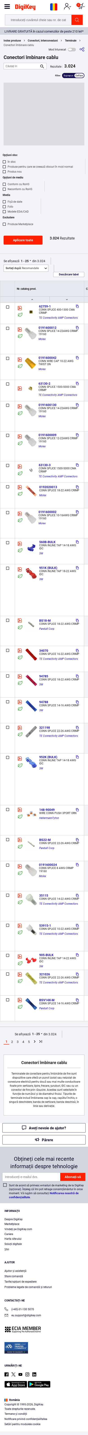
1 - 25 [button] (25, 261)
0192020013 (48, 487)
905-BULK (46, 955)
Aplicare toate (23, 240)
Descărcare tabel (69, 274)
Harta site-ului (12, 1238)
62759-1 (45, 306)
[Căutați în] (21, 66)
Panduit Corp (46, 628)
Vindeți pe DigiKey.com (18, 1229)
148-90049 (47, 810)
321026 (44, 974)
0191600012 (47, 327)
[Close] (83, 1390)
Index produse (12, 40)
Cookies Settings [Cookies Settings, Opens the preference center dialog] (42, 1427)
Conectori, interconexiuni (43, 40)
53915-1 (45, 925)
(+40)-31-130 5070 (19, 1310)
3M (41, 553)
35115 (43, 895)
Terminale (70, 40)
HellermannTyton (49, 818)
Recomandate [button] (22, 268)
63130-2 (44, 383)
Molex (42, 339)
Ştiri (6, 1249)
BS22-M (45, 840)
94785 (43, 676)
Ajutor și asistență (15, 1271)
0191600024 (48, 865)
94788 (43, 702)
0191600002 (47, 512)
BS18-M (45, 620)
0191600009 (47, 435)
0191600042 (47, 358)
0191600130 (47, 405)
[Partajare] (81, 49)
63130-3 (45, 465)
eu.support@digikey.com (22, 1316)
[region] (44, 1409)
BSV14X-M (46, 1000)
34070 (43, 650)
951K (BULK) (48, 568)
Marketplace (11, 1224)
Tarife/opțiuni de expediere (20, 1281)
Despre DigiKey (13, 1219)
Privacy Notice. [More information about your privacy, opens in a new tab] (34, 1418)
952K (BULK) (48, 757)
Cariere (8, 1234)
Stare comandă (13, 1276)
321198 (44, 727)
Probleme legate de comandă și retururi (28, 1287)
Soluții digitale (13, 1244)
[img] (25, 8)
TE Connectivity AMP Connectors (58, 317)
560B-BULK (47, 542)
